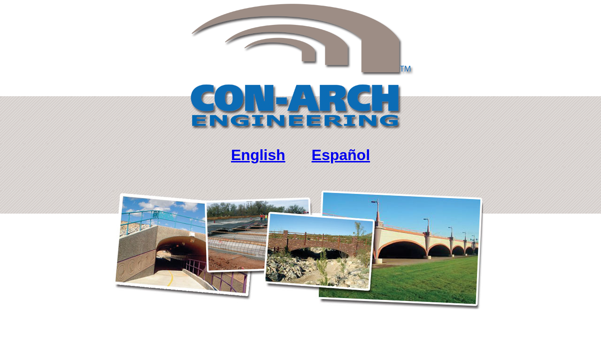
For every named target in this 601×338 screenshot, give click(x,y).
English (258, 154)
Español (341, 154)
